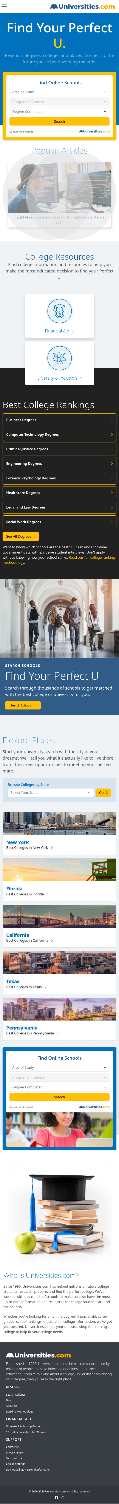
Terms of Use (14, 1458)
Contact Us (12, 1447)
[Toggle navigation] (4, 6)
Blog (9, 1400)
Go (103, 792)
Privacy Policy (14, 1453)
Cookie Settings (15, 1464)
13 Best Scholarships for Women (26, 1432)
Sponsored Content (21, 131)
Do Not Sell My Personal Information (28, 1469)
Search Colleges (16, 1394)
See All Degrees (20, 536)
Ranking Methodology (19, 1411)
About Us (11, 1406)
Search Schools (23, 705)
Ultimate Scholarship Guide (23, 1426)
